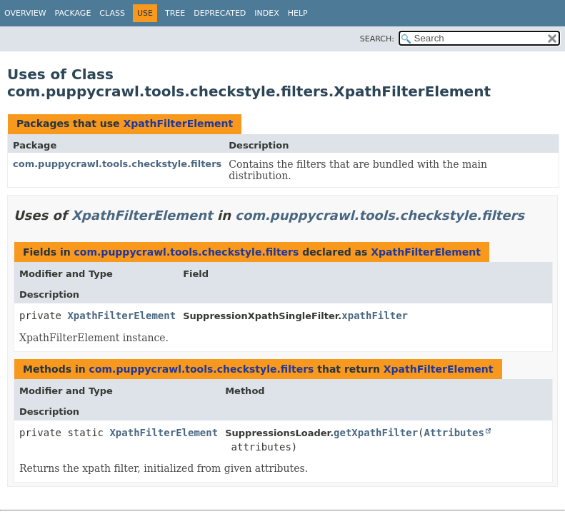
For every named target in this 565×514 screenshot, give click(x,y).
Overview (25, 13)
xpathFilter (374, 315)
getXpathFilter (376, 432)
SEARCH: (377, 39)
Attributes (454, 432)
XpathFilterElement (178, 123)
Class (112, 13)
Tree (175, 13)
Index (266, 13)
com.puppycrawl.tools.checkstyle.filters (117, 163)
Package (73, 13)
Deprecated (220, 13)
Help (298, 13)
